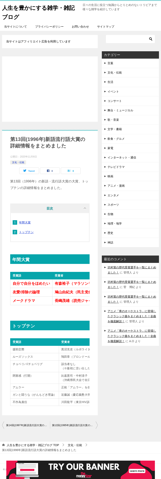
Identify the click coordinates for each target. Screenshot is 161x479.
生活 (110, 82)
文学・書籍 (115, 129)
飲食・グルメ (116, 138)
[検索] (130, 39)
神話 (110, 242)
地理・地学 (115, 223)
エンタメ (113, 195)
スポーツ (113, 204)
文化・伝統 (18, 162)
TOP (33, 445)
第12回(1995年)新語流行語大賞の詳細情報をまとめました (75, 425)
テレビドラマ (116, 167)
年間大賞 (25, 222)
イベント (113, 91)
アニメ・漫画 (116, 185)
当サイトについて (15, 26)
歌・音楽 (113, 119)
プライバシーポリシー (49, 26)
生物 (110, 214)
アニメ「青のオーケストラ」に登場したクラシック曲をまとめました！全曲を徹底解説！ (132, 316)
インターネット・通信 (122, 157)
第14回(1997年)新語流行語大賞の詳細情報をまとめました (28, 425)
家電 (110, 148)
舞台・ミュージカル (120, 110)
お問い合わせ (80, 26)
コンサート (115, 101)
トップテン (26, 232)
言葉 (110, 63)
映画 (110, 176)
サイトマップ (105, 26)
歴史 (110, 232)
